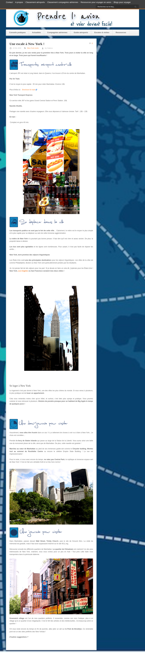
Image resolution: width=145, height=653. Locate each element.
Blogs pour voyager (122, 2)
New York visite (33, 48)
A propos (19, 2)
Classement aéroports (35, 2)
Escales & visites (101, 32)
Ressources (121, 32)
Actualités (36, 32)
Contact (9, 2)
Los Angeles (23, 271)
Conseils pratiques (17, 32)
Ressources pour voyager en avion (96, 2)
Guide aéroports (81, 32)
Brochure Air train (28, 90)
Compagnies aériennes (57, 32)
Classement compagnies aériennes (62, 2)
